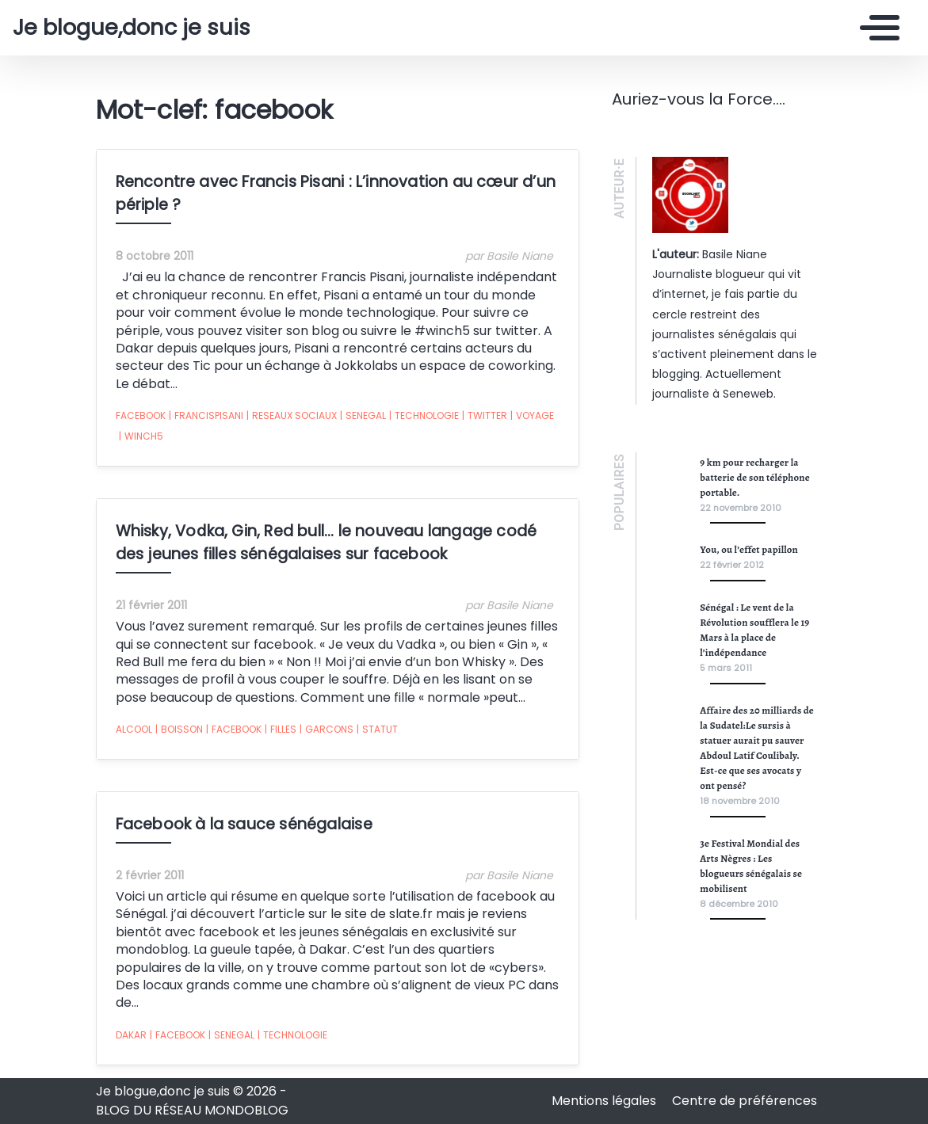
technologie (424, 416)
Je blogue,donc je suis (131, 27)
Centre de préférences (744, 1101)
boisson (179, 729)
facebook (141, 415)
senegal (363, 416)
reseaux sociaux (291, 416)
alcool (134, 729)
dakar (131, 1035)
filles (280, 729)
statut (377, 729)
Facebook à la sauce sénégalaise (244, 824)
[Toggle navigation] (875, 28)
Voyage (532, 416)
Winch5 (141, 436)
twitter (484, 416)
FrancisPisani (206, 416)
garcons (326, 729)
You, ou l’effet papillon (749, 549)
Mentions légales (605, 1101)
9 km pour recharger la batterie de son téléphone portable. (754, 477)
